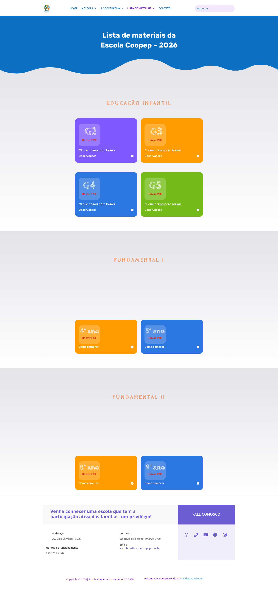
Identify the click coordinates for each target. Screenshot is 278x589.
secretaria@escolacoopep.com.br (140, 548)
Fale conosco (206, 514)
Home (73, 8)
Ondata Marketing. (193, 578)
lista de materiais (139, 8)
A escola (87, 8)
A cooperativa (110, 8)
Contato (165, 8)
